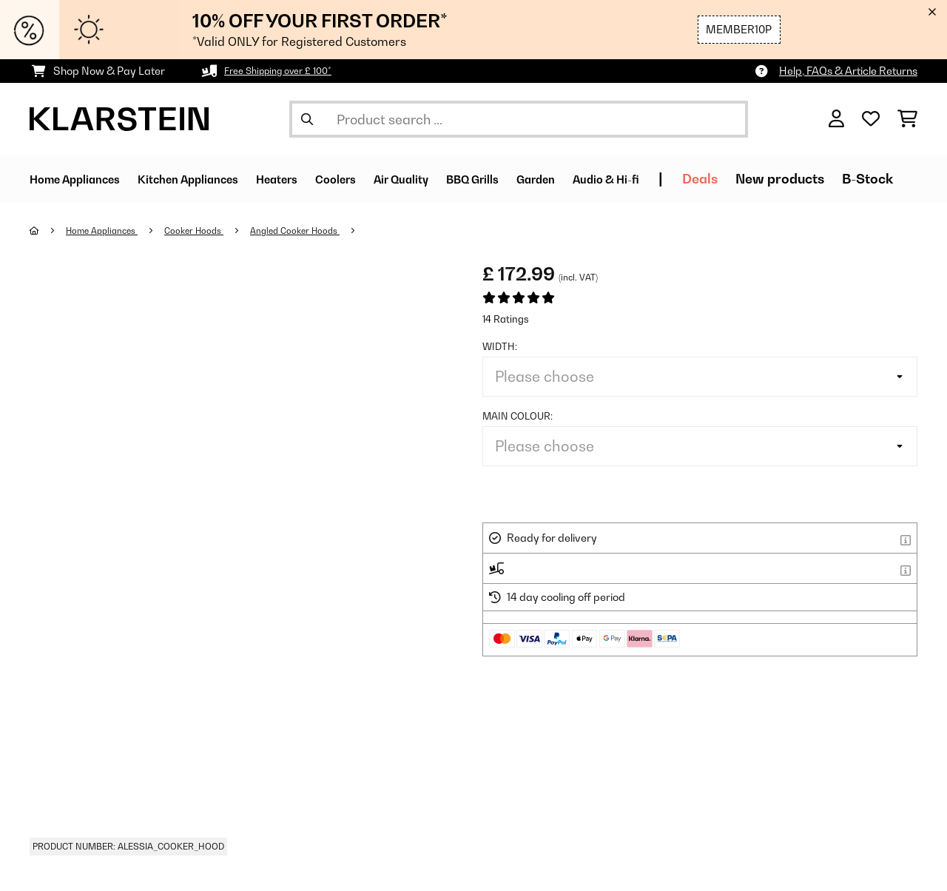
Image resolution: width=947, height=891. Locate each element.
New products (890, 178)
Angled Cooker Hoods (320, 230)
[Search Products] (518, 119)
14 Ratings (505, 319)
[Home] (48, 230)
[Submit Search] (307, 119)
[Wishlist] (871, 119)
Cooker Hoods (209, 230)
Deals (811, 178)
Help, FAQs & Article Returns (848, 70)
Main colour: (517, 416)
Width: (499, 346)
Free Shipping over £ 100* (286, 70)
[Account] (836, 119)
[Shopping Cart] (907, 119)
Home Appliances (108, 230)
